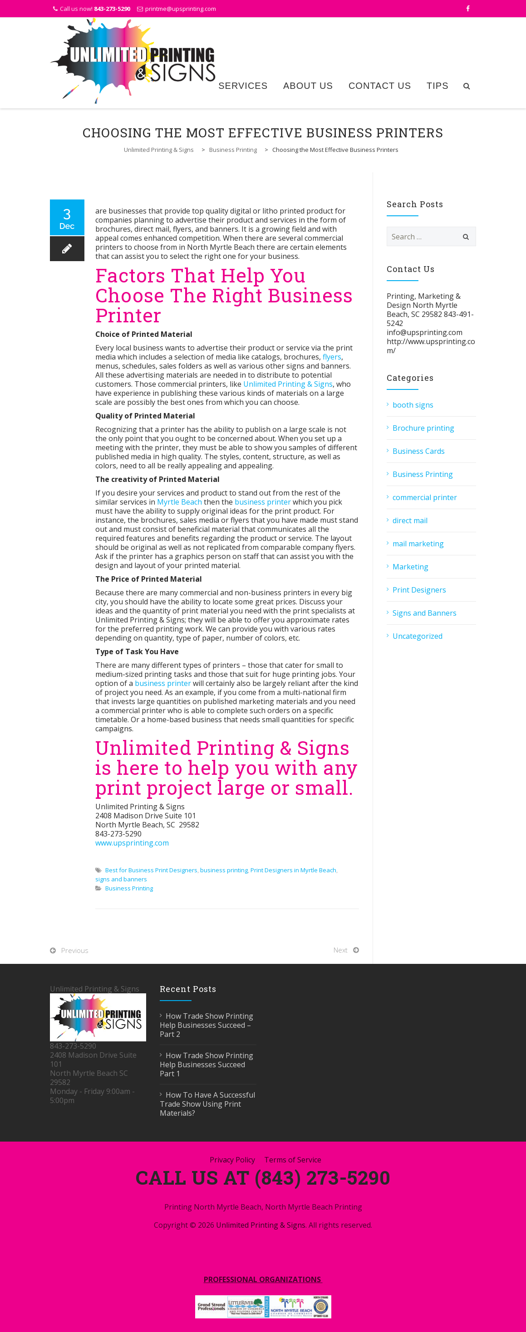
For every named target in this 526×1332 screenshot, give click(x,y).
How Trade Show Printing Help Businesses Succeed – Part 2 (206, 1025)
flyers (332, 357)
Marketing (410, 567)
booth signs (413, 405)
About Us (308, 86)
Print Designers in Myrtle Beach (293, 870)
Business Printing (129, 888)
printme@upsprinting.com (180, 9)
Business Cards (419, 451)
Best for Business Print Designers (151, 870)
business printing (224, 870)
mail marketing (418, 544)
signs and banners (121, 879)
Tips (437, 86)
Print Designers (419, 590)
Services (243, 86)
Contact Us (380, 86)
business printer (263, 502)
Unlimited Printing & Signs (288, 384)
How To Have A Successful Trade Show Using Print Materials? (207, 1104)
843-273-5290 (112, 9)
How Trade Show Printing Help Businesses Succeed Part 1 (206, 1064)
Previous (74, 950)
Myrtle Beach (179, 502)
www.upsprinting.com (132, 843)
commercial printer (425, 497)
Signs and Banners (425, 613)
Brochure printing (423, 428)
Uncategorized (417, 636)
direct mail (410, 520)
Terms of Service (292, 1160)
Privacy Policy (232, 1160)
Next (341, 949)
